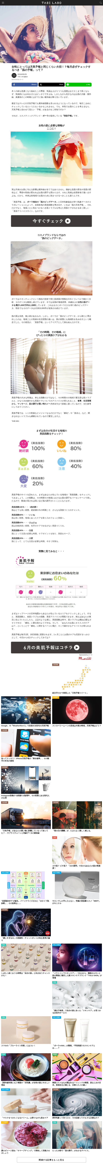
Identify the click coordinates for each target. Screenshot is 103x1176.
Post (51, 84)
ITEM (3, 945)
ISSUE (55, 1054)
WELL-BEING (5, 873)
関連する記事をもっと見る (51, 1160)
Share (25, 84)
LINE (78, 84)
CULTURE (55, 665)
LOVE (54, 837)
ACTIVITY (55, 697)
